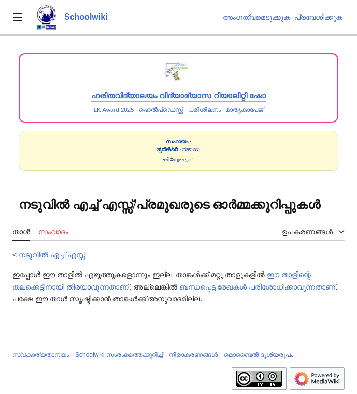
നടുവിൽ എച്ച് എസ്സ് (52, 255)
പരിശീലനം (204, 110)
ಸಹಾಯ (191, 150)
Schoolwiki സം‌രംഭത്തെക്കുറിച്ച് (119, 354)
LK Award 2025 (114, 110)
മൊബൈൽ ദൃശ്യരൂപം (258, 354)
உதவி (188, 159)
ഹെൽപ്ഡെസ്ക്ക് (161, 110)
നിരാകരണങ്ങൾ (193, 354)
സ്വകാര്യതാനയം (40, 354)
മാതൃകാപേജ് (244, 110)
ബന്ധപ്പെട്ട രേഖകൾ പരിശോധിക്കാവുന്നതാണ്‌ (257, 287)
